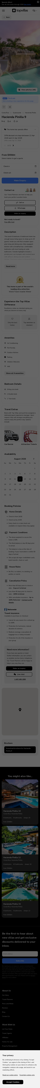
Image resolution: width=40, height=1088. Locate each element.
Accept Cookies (12, 1082)
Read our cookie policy (10, 1075)
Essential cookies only (27, 1075)
